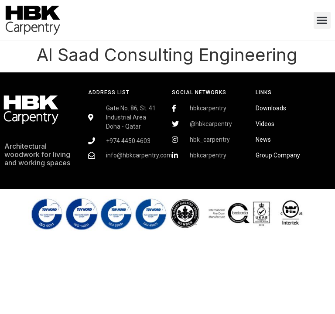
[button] (322, 20)
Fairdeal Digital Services (41, 188)
